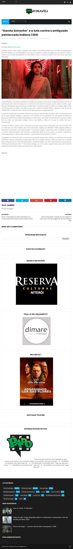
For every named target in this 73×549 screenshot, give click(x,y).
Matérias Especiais (9, 492)
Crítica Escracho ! (9, 495)
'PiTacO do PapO (9, 499)
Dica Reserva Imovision (53, 495)
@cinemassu (16, 47)
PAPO (20, 499)
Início (5, 21)
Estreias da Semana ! (28, 492)
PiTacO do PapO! (44, 38)
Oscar (43, 492)
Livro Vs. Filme (55, 492)
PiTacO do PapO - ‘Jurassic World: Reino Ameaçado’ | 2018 (34, 527)
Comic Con (36, 495)
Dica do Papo (44, 488)
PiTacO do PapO (33, 38)
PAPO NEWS (23, 495)
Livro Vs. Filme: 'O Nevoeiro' (23, 508)
